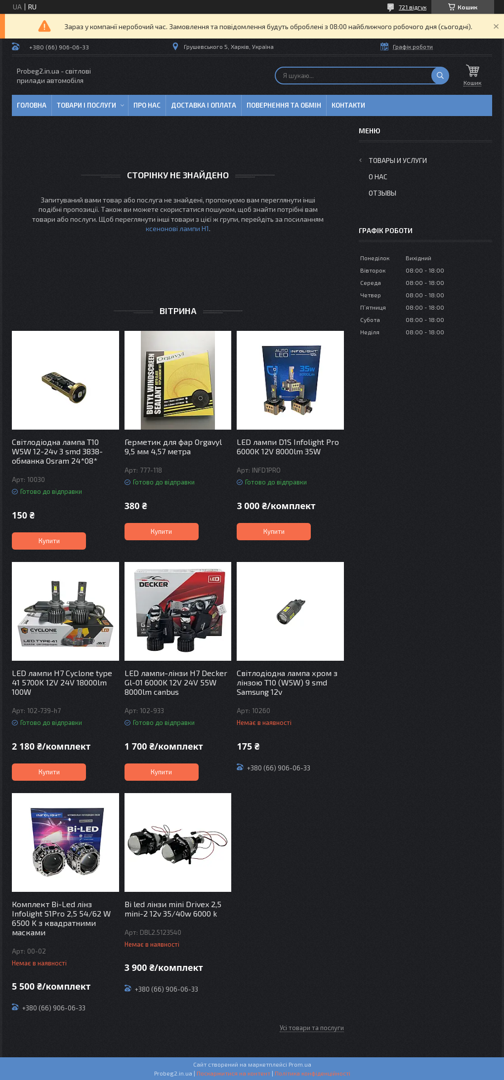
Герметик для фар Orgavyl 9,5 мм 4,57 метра (173, 446)
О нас (378, 176)
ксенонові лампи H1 (177, 228)
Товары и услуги (398, 160)
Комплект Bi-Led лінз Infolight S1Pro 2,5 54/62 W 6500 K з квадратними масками (61, 918)
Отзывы (382, 193)
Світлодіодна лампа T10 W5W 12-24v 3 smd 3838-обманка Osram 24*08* (57, 451)
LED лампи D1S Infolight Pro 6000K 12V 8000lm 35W (288, 446)
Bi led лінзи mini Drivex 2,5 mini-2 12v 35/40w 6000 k (173, 908)
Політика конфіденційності (312, 1073)
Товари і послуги (86, 105)
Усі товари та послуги (312, 1028)
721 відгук (412, 6)
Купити (49, 541)
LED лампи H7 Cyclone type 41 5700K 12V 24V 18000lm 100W (62, 682)
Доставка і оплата (203, 105)
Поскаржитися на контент (233, 1073)
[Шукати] (440, 75)
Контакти (348, 105)
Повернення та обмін (284, 105)
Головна (31, 105)
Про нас (147, 105)
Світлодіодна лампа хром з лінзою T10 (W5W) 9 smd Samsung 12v (287, 682)
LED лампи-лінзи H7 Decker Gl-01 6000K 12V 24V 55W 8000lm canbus (176, 682)
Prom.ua (300, 1064)
